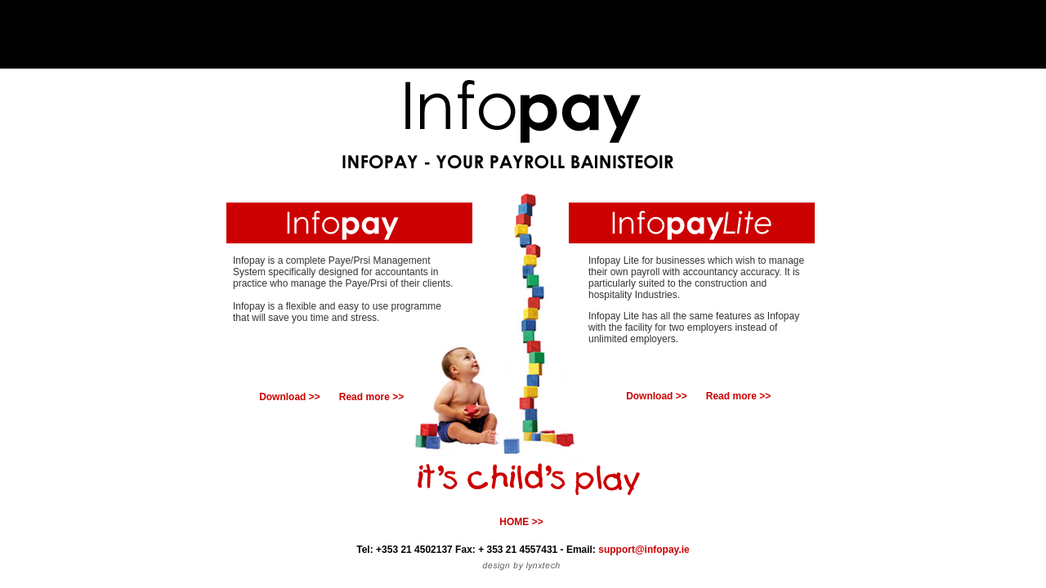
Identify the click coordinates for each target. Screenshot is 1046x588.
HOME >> (521, 522)
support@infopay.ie (643, 549)
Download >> (289, 397)
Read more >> (371, 397)
